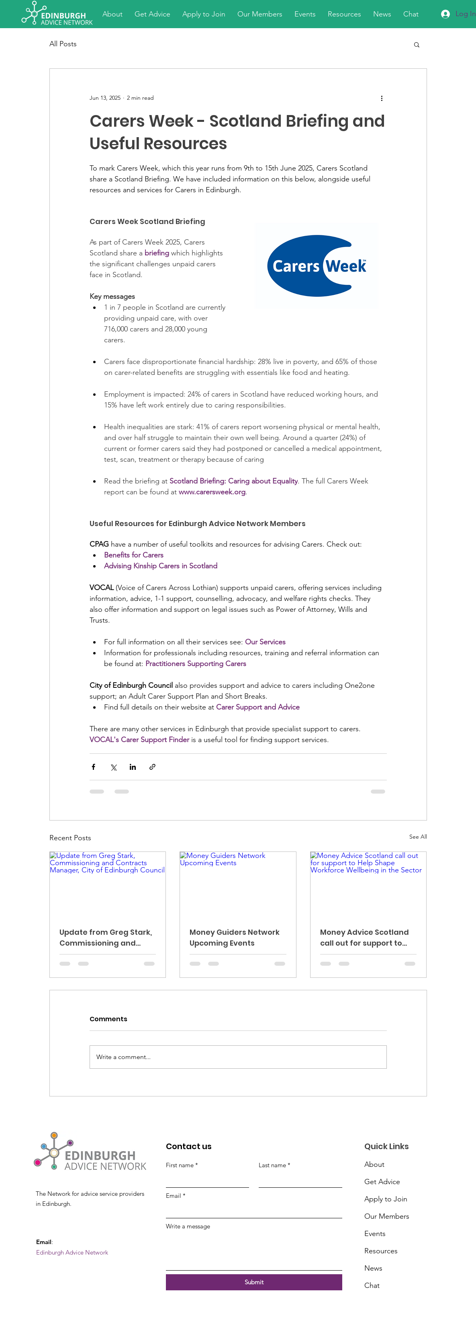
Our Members (386, 1216)
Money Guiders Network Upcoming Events (235, 937)
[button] (417, 44)
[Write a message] (254, 1252)
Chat (372, 1285)
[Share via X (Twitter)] (113, 767)
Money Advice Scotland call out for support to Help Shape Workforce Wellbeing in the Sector (364, 937)
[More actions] (382, 98)
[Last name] (298, 1179)
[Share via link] (152, 767)
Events (375, 1233)
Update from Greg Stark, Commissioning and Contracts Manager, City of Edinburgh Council (106, 937)
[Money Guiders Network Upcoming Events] (238, 884)
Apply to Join (385, 1199)
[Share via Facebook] (93, 767)
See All (418, 836)
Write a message (188, 1226)
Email (176, 1195)
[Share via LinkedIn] (133, 767)
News (373, 1268)
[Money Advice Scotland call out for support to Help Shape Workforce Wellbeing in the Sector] (369, 884)
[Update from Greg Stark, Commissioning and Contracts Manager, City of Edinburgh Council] (108, 884)
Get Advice (382, 1181)
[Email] (251, 1210)
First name (182, 1165)
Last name (274, 1165)
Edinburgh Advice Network (72, 1252)
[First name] (205, 1179)
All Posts (63, 43)
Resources (381, 1250)
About (374, 1164)
